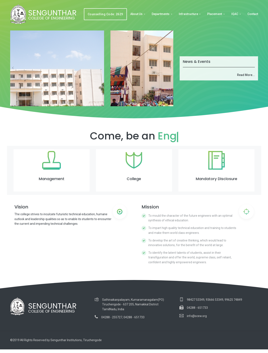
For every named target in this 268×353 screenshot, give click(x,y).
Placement (214, 14)
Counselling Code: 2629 (105, 14)
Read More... (246, 75)
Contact (252, 14)
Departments (160, 14)
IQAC (234, 14)
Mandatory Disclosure (216, 178)
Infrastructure (188, 14)
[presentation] (13, 68)
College (134, 178)
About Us (136, 14)
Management (51, 178)
